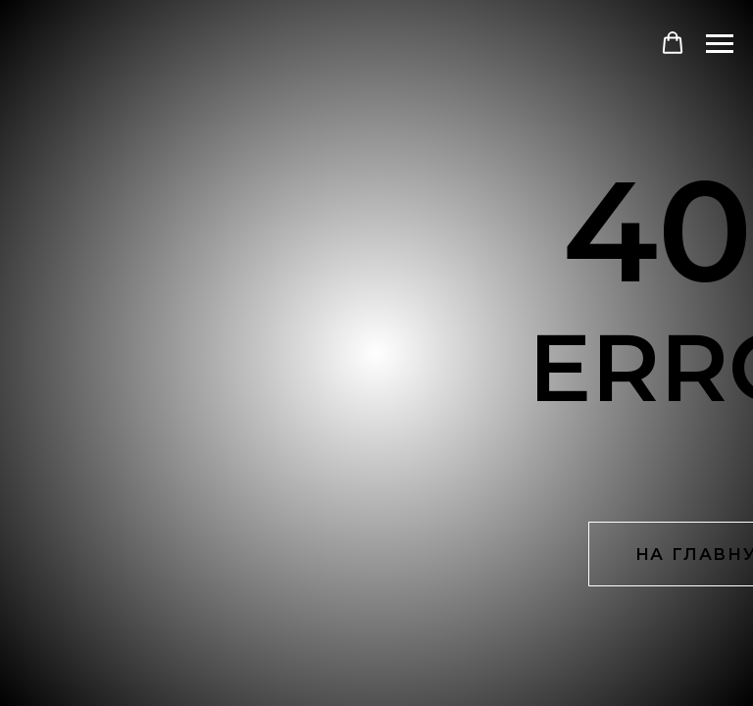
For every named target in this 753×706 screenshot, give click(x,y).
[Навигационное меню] (719, 44)
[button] (672, 43)
